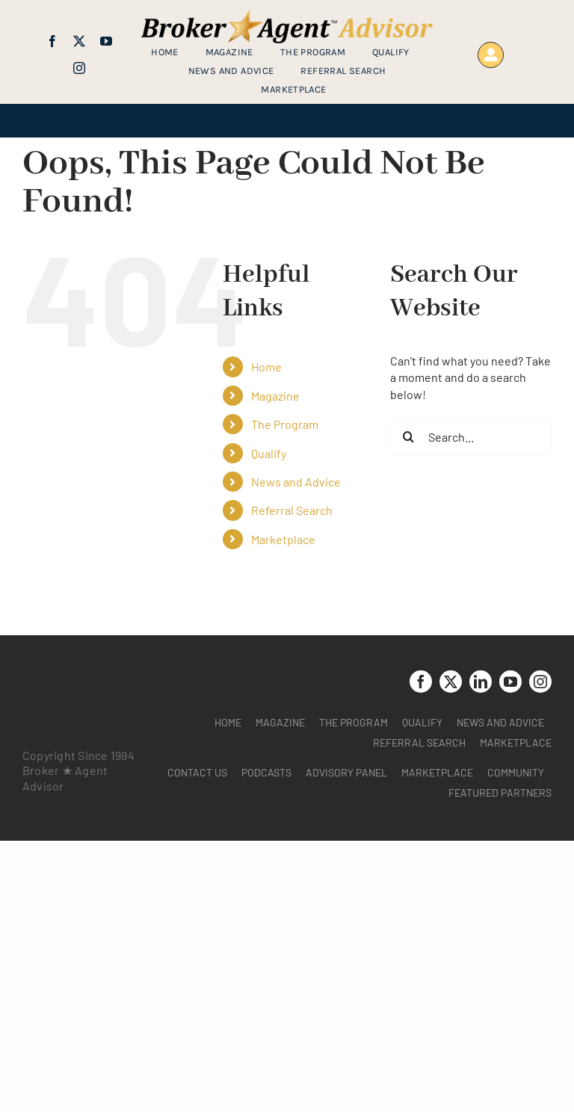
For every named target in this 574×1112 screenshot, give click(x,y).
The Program (284, 424)
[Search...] (471, 436)
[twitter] (79, 41)
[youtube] (106, 41)
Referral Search (292, 510)
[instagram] (79, 68)
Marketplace (283, 539)
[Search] (409, 436)
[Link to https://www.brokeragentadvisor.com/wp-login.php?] (491, 55)
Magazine (275, 396)
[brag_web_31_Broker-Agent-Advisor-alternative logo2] (287, 14)
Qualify (268, 453)
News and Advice (296, 482)
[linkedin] (480, 681)
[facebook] (52, 41)
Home (266, 366)
